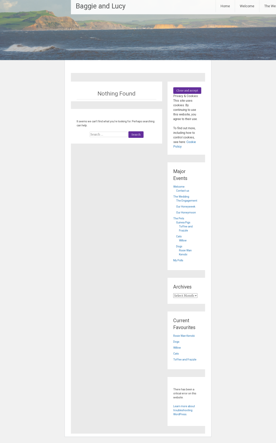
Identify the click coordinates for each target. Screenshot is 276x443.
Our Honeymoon (186, 212)
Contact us (182, 190)
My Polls (178, 260)
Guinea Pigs (183, 222)
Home (225, 6)
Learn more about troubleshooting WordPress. (184, 410)
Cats (179, 236)
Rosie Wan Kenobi (184, 335)
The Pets (178, 218)
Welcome (247, 6)
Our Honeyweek (185, 206)
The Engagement (186, 200)
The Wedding (181, 196)
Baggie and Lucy (101, 6)
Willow (183, 240)
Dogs (179, 246)
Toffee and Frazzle (184, 359)
